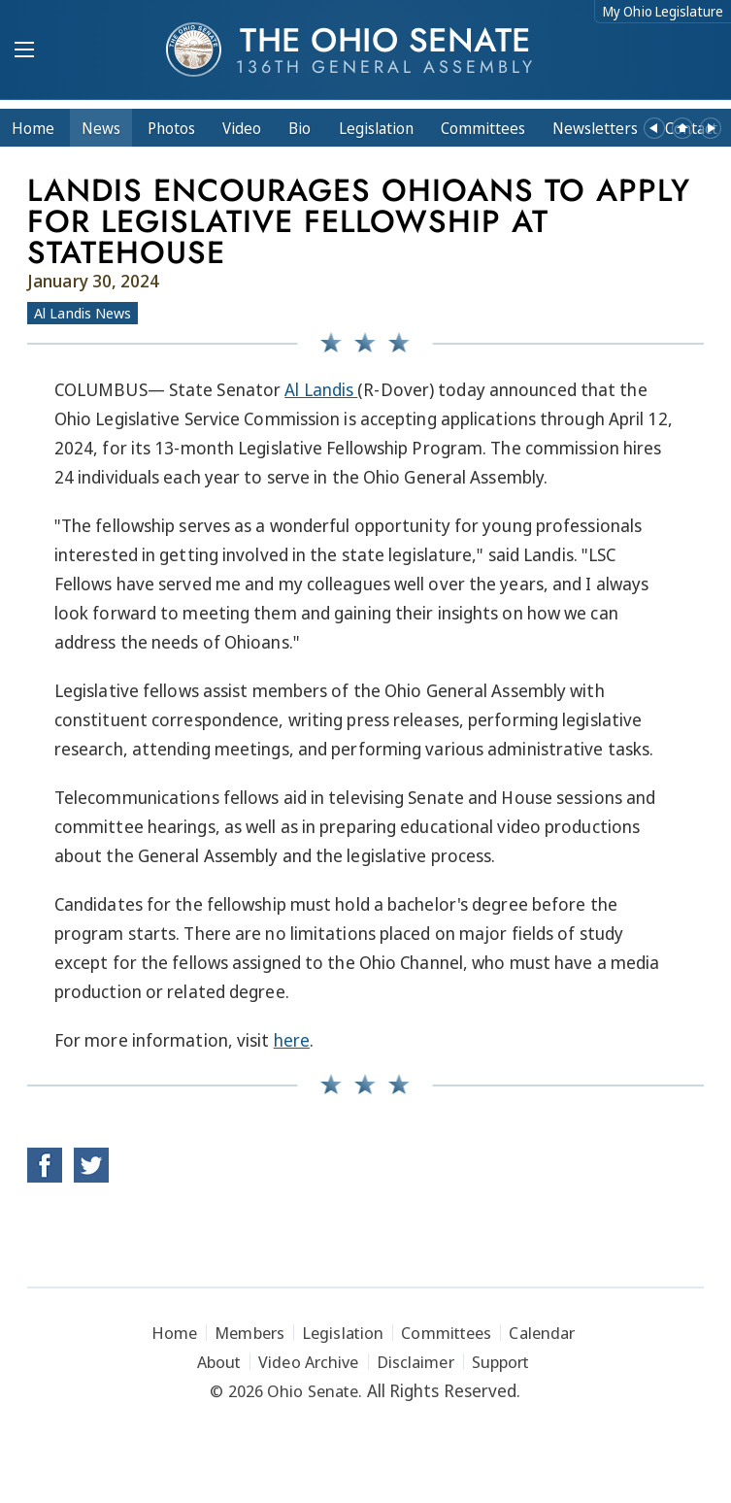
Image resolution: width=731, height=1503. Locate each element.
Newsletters (595, 128)
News (101, 128)
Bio (299, 128)
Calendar (542, 1332)
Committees (483, 128)
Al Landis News (82, 312)
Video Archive (308, 1361)
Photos (171, 128)
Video (241, 128)
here (292, 1040)
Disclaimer (415, 1361)
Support (501, 1361)
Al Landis (320, 389)
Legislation (376, 128)
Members (249, 1332)
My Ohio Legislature (663, 11)
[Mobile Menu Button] (24, 51)
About (219, 1361)
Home (33, 128)
